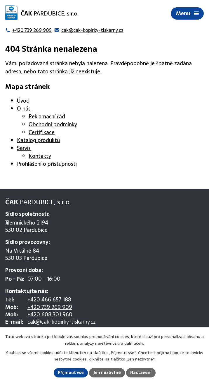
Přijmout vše (71, 372)
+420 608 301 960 (49, 314)
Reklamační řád (47, 116)
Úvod (23, 100)
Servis (24, 148)
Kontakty (40, 156)
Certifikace (42, 132)
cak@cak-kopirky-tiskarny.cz (61, 322)
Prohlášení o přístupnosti (47, 164)
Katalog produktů (38, 140)
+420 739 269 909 (49, 307)
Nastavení (140, 372)
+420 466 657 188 (49, 299)
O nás (24, 108)
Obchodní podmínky (53, 124)
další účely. (134, 343)
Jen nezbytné (107, 372)
